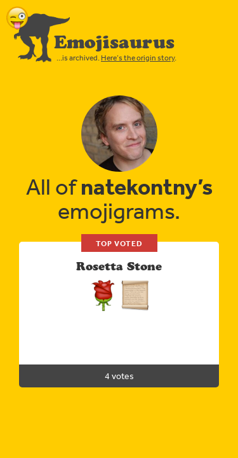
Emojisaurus (114, 42)
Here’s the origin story (138, 58)
